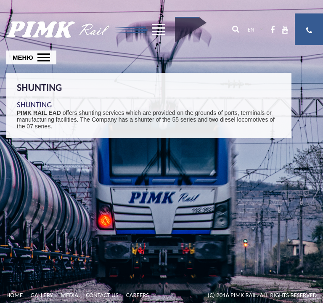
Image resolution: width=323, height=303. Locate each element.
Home (14, 295)
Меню (23, 57)
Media (69, 295)
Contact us (102, 295)
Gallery (42, 295)
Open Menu (158, 32)
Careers (137, 295)
